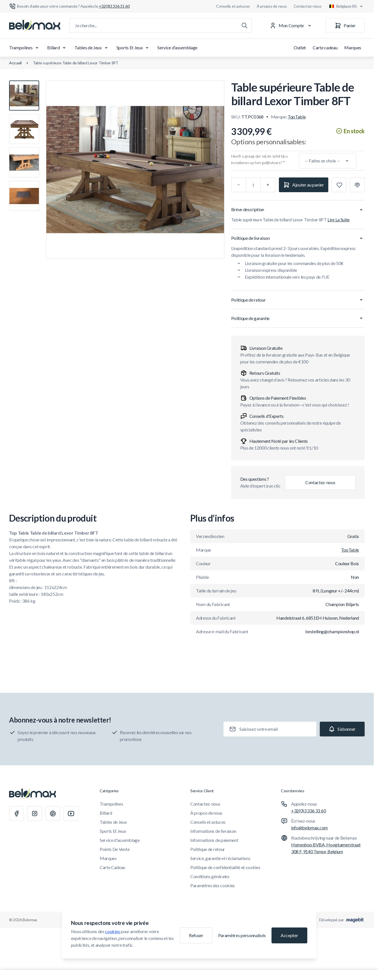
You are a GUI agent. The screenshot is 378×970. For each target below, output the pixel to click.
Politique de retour (207, 849)
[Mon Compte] (291, 25)
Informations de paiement (214, 840)
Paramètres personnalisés (242, 935)
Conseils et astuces (233, 6)
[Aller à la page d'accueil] (34, 25)
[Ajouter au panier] (303, 184)
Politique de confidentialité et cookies (225, 867)
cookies (112, 931)
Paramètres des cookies (212, 885)
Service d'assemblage (177, 47)
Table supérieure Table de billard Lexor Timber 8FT (75, 62)
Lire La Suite (338, 219)
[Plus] (268, 184)
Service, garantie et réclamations (220, 858)
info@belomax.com (309, 827)
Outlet (300, 47)
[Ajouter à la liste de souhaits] (339, 184)
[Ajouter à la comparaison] (357, 184)
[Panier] (345, 25)
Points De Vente (115, 849)
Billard (57, 47)
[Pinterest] (52, 813)
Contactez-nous (307, 6)
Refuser (196, 935)
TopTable (297, 116)
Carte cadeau (325, 47)
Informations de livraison (213, 831)
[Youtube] (71, 813)
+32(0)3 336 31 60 (308, 810)
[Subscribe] (342, 729)
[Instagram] (34, 813)
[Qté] (253, 184)
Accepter (289, 935)
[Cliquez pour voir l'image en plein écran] (135, 170)
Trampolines (24, 47)
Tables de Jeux (92, 47)
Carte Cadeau (112, 867)
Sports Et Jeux (133, 47)
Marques (352, 47)
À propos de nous (272, 6)
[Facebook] (16, 813)
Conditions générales (209, 876)
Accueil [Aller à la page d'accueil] (15, 62)
